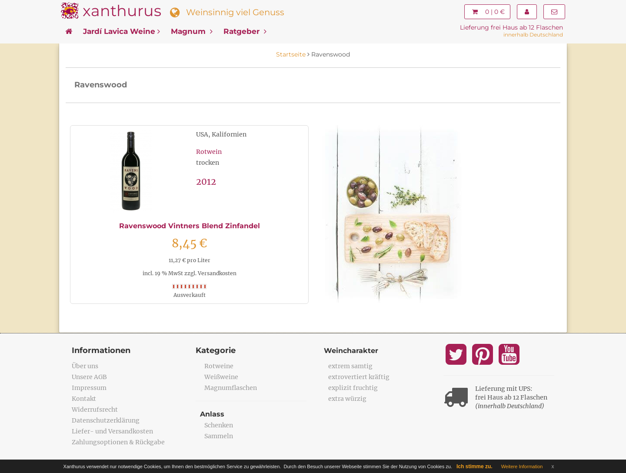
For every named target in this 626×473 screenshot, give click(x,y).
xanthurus (122, 10)
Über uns (85, 366)
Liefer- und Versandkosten (112, 431)
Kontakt (84, 399)
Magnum (192, 31)
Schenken (218, 425)
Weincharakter (351, 350)
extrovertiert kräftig (359, 377)
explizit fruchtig (353, 388)
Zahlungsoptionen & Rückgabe (118, 442)
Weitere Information (522, 466)
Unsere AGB (89, 377)
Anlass (212, 414)
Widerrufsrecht (95, 409)
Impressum (89, 388)
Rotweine (218, 366)
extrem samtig (350, 366)
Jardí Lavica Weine (121, 31)
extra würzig (347, 399)
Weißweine (221, 377)
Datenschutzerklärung (106, 420)
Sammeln (218, 436)
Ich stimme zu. (474, 466)
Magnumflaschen (230, 388)
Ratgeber (244, 31)
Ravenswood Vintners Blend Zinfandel (189, 226)
